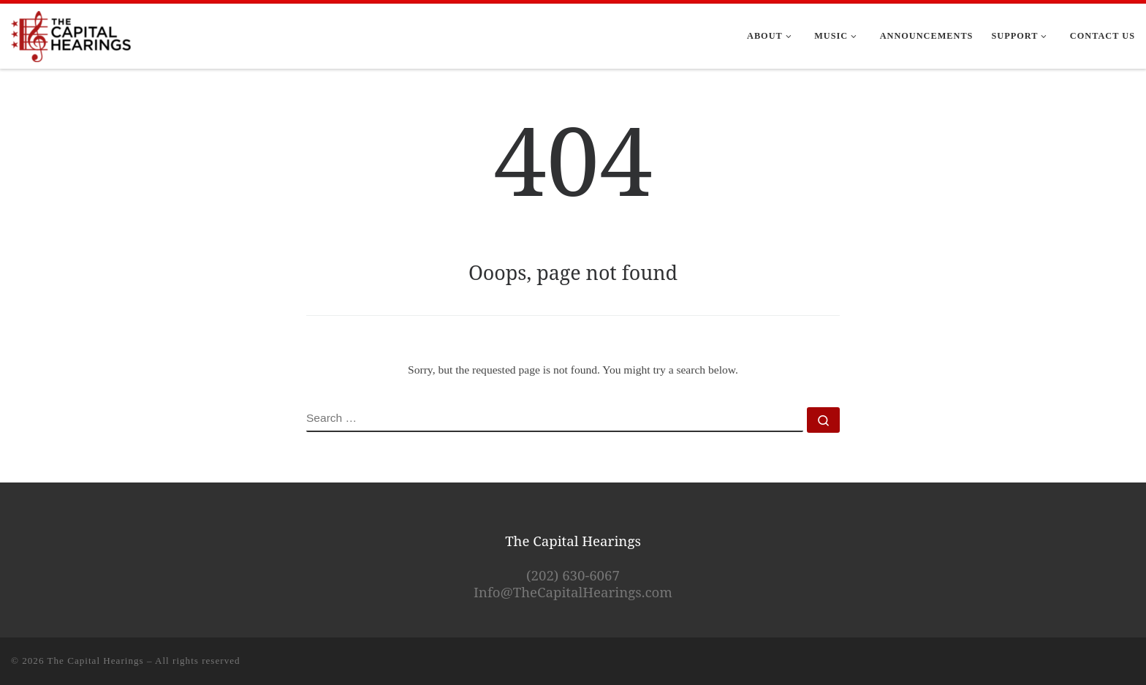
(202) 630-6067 (573, 575)
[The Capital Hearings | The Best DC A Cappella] (71, 33)
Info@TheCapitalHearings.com (573, 592)
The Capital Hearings (96, 660)
